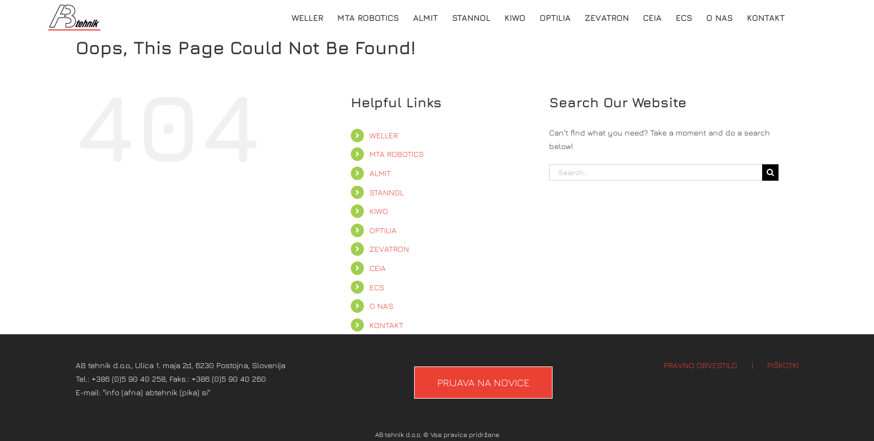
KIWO (378, 211)
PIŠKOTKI (783, 365)
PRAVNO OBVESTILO (700, 365)
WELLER (383, 135)
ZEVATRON (389, 249)
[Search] (770, 172)
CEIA (377, 268)
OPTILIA (383, 230)
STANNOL (386, 192)
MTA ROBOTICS (396, 154)
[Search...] (656, 172)
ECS (376, 287)
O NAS (381, 306)
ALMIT (380, 173)
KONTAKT (386, 325)
